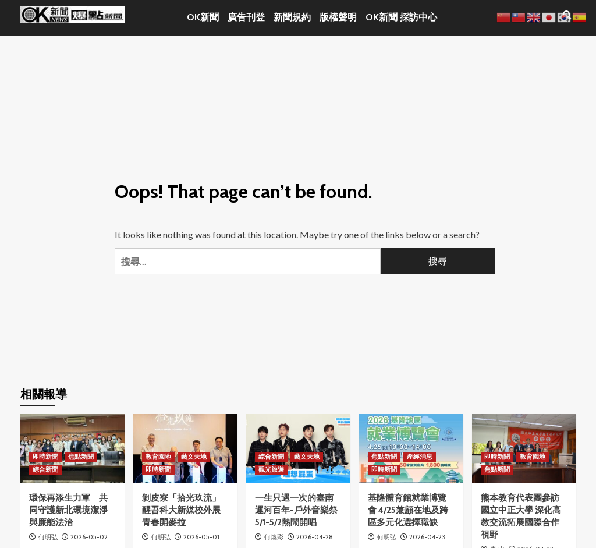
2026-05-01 (201, 537)
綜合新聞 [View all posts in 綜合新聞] (45, 469)
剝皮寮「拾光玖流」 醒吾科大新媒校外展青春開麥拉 (181, 510)
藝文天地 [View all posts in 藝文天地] (194, 456)
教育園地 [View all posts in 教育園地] (158, 456)
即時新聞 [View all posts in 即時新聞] (45, 456)
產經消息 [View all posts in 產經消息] (419, 456)
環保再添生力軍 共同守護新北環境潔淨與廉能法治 (68, 510)
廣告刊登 (246, 17)
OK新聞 (203, 17)
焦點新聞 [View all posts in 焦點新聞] (81, 456)
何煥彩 (273, 536)
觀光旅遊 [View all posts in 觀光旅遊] (271, 469)
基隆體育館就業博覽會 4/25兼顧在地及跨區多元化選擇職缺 (408, 510)
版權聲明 (338, 17)
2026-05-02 (89, 537)
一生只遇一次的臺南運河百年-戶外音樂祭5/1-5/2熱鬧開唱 (296, 510)
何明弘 (48, 536)
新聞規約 (292, 17)
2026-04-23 (427, 537)
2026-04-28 (314, 537)
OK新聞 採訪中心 (401, 17)
